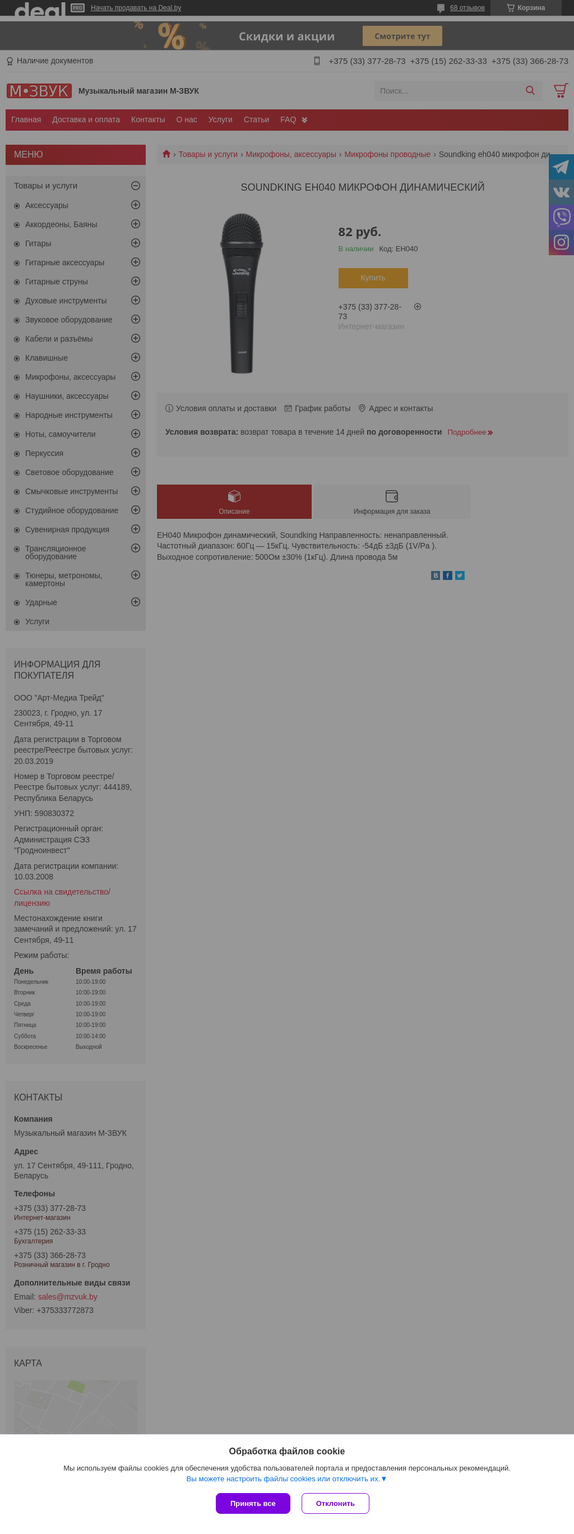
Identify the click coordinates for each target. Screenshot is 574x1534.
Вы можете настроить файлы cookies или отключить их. (283, 1479)
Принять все (253, 1503)
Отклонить (335, 1503)
